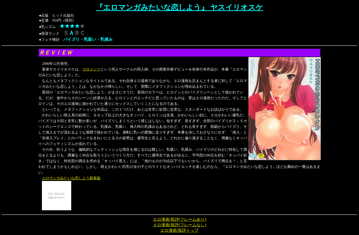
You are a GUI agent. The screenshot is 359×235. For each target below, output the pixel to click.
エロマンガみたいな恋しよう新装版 (71, 178)
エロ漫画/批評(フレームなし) (179, 225)
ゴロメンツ (91, 69)
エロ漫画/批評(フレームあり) (179, 219)
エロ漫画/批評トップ (179, 230)
